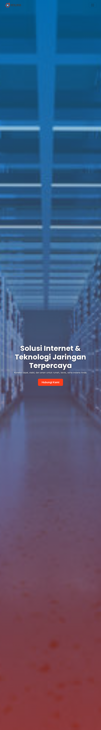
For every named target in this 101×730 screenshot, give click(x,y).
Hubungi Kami (50, 382)
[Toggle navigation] (92, 5)
